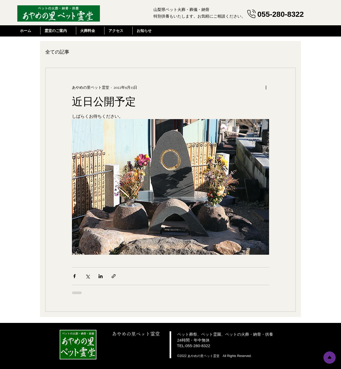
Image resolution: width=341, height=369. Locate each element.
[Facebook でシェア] (74, 276)
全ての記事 (57, 51)
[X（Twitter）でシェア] (87, 276)
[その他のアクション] (266, 87)
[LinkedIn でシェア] (100, 276)
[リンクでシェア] (113, 276)
